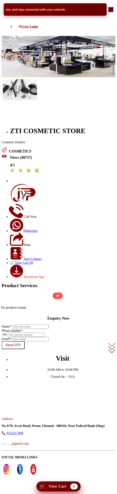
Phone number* (12, 330)
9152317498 (15, 433)
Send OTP (13, 345)
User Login (28, 26)
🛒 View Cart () (21, 262)
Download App (27, 276)
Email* (6, 339)
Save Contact (26, 259)
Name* (6, 326)
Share (20, 244)
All (57, 295)
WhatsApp (23, 230)
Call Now (23, 216)
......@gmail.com (18, 443)
